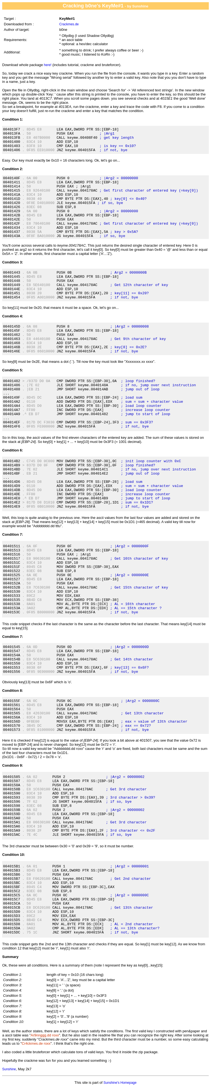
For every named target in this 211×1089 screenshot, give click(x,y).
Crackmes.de (69, 24)
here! (47, 65)
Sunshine (9, 1069)
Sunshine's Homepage (120, 1083)
